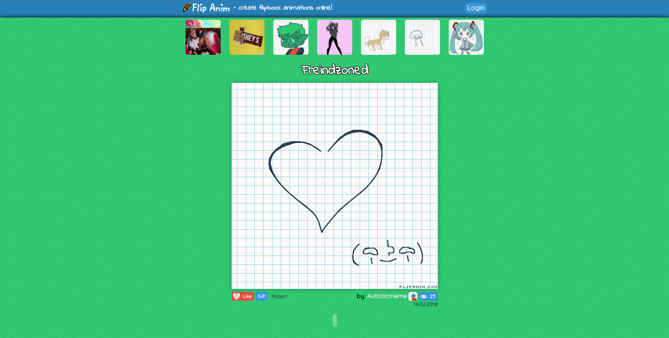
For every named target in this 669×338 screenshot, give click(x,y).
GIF (261, 296)
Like (242, 296)
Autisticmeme (392, 296)
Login (475, 8)
